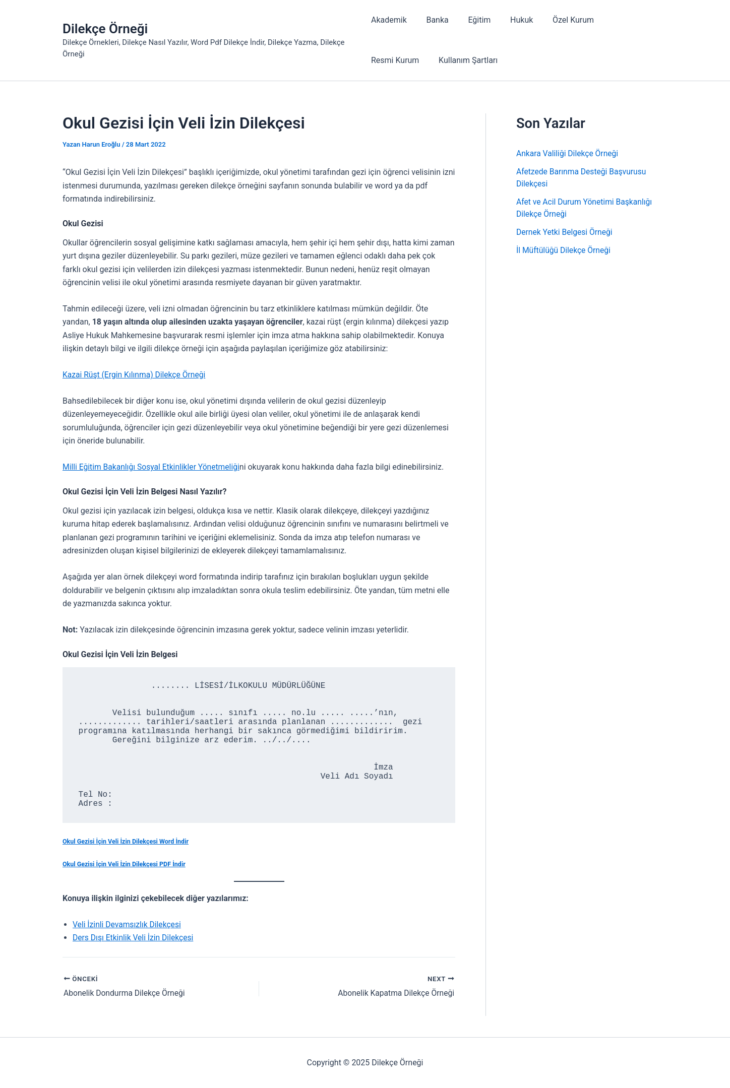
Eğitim (472, 20)
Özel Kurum (559, 20)
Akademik (389, 20)
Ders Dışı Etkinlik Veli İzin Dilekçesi (134, 938)
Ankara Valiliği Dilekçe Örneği (568, 153)
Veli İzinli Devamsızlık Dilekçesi (128, 925)
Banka (434, 20)
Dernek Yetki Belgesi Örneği (565, 232)
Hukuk (511, 20)
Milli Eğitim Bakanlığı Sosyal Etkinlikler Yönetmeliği (153, 467)
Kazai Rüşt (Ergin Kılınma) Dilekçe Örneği (136, 374)
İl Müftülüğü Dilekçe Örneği (564, 250)
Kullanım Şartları (400, 60)
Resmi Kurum (620, 20)
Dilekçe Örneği (105, 28)
